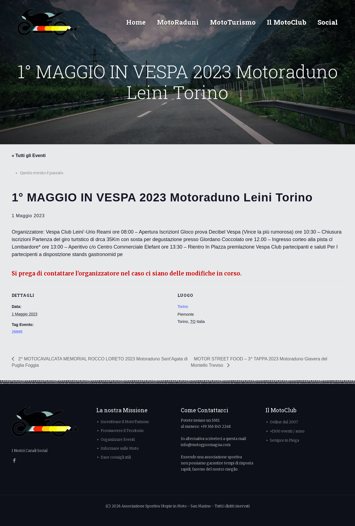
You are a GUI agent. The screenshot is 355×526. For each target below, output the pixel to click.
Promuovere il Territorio (122, 430)
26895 (17, 332)
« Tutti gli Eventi (28, 155)
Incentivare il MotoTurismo (125, 421)
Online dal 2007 (284, 422)
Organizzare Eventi (118, 439)
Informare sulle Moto (120, 448)
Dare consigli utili (116, 457)
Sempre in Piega (284, 440)
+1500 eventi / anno (287, 431)
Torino (183, 306)
